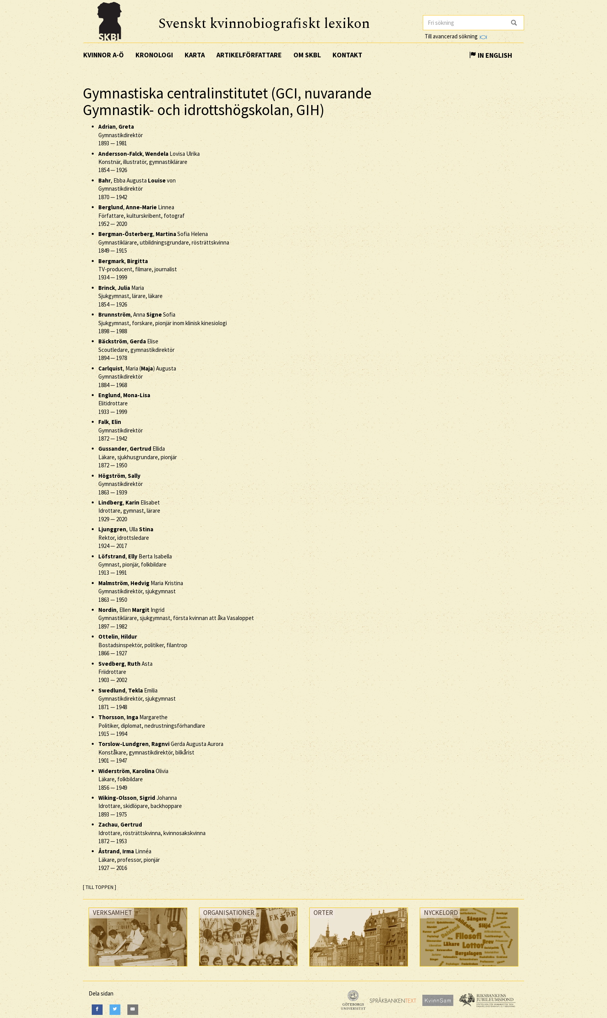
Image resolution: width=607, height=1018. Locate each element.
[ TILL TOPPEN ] (99, 887)
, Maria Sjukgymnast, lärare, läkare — (130, 296)
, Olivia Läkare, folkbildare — (133, 779)
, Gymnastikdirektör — (120, 135)
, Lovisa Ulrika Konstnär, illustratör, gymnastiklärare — (149, 162)
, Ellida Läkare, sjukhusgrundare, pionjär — (137, 457)
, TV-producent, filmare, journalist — (137, 269)
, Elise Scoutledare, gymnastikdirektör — (136, 350)
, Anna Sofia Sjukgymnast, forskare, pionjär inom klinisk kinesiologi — (162, 323)
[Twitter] (115, 1009)
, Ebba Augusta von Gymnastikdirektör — (137, 189)
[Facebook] (97, 1009)
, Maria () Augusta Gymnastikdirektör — (137, 377)
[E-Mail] (132, 1009)
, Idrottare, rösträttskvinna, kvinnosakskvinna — (152, 833)
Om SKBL (307, 54)
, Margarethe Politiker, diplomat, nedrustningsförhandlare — (151, 725)
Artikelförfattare (249, 54)
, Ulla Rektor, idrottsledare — (125, 537)
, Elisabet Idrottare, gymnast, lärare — (129, 511)
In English (490, 55)
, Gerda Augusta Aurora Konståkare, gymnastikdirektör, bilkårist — (160, 752)
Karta (195, 54)
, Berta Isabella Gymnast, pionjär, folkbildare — (135, 565)
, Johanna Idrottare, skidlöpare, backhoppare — (140, 806)
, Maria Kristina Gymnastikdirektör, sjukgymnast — (140, 591)
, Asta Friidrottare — (125, 672)
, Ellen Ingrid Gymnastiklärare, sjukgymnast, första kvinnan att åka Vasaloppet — (176, 618)
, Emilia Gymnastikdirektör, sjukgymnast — (137, 699)
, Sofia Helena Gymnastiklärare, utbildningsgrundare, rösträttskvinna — (163, 242)
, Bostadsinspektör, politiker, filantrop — (142, 645)
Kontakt (347, 54)
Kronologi (154, 54)
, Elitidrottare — (124, 403)
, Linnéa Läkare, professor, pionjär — (129, 859)
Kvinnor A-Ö (103, 54)
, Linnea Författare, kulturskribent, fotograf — (141, 215)
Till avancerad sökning (456, 36)
